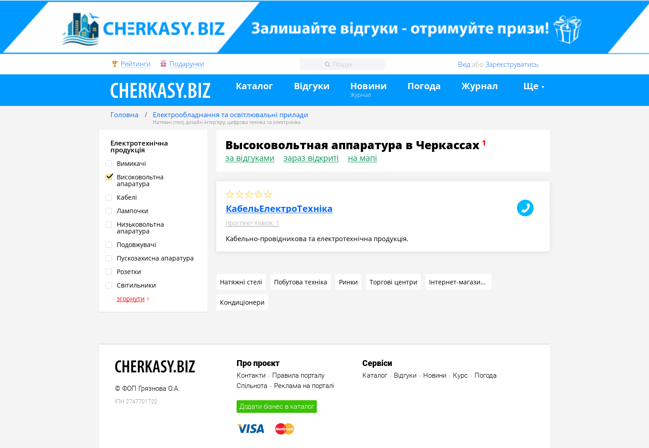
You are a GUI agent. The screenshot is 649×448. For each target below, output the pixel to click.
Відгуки (311, 86)
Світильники (136, 285)
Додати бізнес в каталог (276, 406)
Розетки (129, 271)
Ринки (348, 282)
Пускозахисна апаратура (155, 258)
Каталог (254, 86)
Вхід (464, 64)
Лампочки (132, 210)
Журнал (360, 95)
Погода (424, 86)
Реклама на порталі (304, 386)
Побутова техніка (300, 282)
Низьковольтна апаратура (140, 227)
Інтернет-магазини (459, 282)
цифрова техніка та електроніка (264, 122)
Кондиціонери (242, 302)
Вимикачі (131, 163)
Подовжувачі (136, 244)
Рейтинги (136, 64)
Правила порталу (298, 375)
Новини (368, 86)
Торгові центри (393, 282)
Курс (460, 375)
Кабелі (127, 197)
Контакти (251, 375)
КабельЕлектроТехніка (279, 208)
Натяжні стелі (168, 122)
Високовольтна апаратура (140, 180)
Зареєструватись (512, 64)
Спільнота (252, 386)
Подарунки (186, 64)
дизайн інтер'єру (205, 122)
